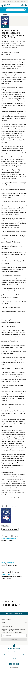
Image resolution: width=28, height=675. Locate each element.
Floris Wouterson (19, 124)
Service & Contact (21, 656)
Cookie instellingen (11, 656)
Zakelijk (14, 622)
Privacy (22, 654)
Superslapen (5, 526)
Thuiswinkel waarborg (13, 652)
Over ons (14, 658)
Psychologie (5, 14)
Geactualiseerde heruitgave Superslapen (11, 577)
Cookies (3, 656)
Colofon (17, 654)
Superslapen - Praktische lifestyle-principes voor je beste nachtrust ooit (13, 564)
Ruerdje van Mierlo (7, 454)
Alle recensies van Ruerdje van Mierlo (11, 497)
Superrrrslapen (7, 540)
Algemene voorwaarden (8, 654)
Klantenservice (14, 619)
